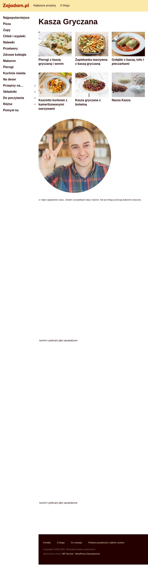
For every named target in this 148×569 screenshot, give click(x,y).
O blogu (65, 5)
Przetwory (10, 48)
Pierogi (8, 67)
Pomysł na (10, 110)
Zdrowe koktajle (14, 54)
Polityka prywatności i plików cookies (106, 542)
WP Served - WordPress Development (81, 554)
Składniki (10, 91)
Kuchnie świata (14, 73)
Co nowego (76, 542)
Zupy (6, 30)
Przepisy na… (13, 85)
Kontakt (47, 542)
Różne (7, 104)
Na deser (9, 79)
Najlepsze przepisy (44, 5)
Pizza (7, 23)
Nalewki (9, 42)
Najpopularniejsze (16, 17)
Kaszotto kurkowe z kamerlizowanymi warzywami (53, 104)
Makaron (9, 60)
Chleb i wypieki (14, 36)
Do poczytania (13, 97)
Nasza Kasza (121, 100)
